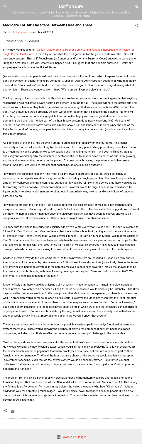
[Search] (137, 7)
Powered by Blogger (71, 437)
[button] (137, 26)
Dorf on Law (71, 6)
